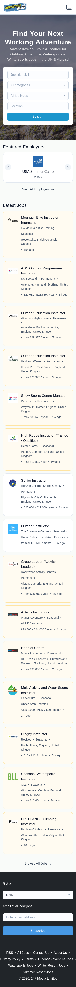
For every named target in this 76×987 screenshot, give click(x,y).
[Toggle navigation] (69, 7)
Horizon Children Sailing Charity (41, 485)
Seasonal (27, 233)
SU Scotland (29, 278)
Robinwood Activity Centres (38, 572)
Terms (29, 959)
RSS (9, 952)
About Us (60, 952)
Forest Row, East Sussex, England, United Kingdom (43, 369)
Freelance (54, 829)
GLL (23, 784)
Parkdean (27, 401)
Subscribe (38, 930)
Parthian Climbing (32, 829)
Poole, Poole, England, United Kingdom (40, 747)
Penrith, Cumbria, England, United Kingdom (42, 454)
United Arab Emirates (34, 704)
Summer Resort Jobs (38, 972)
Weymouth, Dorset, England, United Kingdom (43, 409)
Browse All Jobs (38, 863)
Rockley (26, 739)
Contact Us (41, 952)
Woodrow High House (35, 318)
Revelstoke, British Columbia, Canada (39, 241)
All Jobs (23, 952)
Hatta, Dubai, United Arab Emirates (43, 537)
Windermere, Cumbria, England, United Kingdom (41, 792)
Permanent (48, 278)
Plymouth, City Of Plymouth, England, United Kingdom (39, 499)
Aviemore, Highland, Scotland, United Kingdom (44, 286)
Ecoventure (28, 698)
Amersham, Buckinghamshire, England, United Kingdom (40, 329)
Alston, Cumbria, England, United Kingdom (42, 586)
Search (38, 116)
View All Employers (38, 189)
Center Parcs (29, 446)
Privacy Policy (10, 959)
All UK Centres (30, 623)
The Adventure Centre (35, 531)
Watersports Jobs (20, 965)
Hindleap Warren (31, 361)
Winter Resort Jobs (51, 965)
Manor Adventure (32, 617)
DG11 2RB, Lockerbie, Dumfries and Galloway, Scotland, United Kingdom (44, 661)
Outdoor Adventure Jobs (55, 959)
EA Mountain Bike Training (37, 228)
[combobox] (38, 85)
